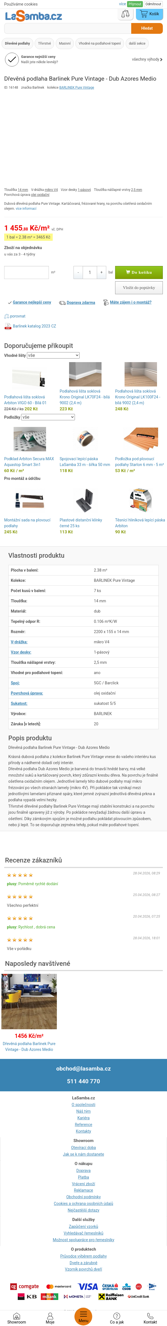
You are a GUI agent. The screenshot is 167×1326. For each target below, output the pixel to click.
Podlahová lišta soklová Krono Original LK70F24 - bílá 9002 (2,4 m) (85, 397)
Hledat (147, 28)
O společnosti (83, 1104)
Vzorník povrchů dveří (83, 1269)
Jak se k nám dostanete (83, 1154)
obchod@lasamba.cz (83, 1068)
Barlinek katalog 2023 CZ (34, 326)
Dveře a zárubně (83, 1263)
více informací (26, 209)
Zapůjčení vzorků (83, 1226)
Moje (50, 1318)
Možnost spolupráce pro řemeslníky (83, 1240)
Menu (83, 1316)
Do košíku (139, 272)
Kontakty (83, 1131)
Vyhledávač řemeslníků (83, 1233)
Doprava (83, 1170)
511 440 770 (83, 1081)
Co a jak (117, 1318)
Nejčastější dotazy (83, 1210)
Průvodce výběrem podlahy (83, 1256)
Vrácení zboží (83, 1184)
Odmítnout (153, 4)
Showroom (16, 1318)
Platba (83, 1177)
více (123, 4)
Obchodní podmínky (83, 1197)
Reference (83, 1124)
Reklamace (83, 1190)
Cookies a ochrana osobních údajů (83, 1203)
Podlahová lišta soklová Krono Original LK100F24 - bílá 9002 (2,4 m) (137, 397)
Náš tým (83, 1111)
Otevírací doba (83, 1147)
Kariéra (83, 1118)
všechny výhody (147, 59)
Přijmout (135, 4)
